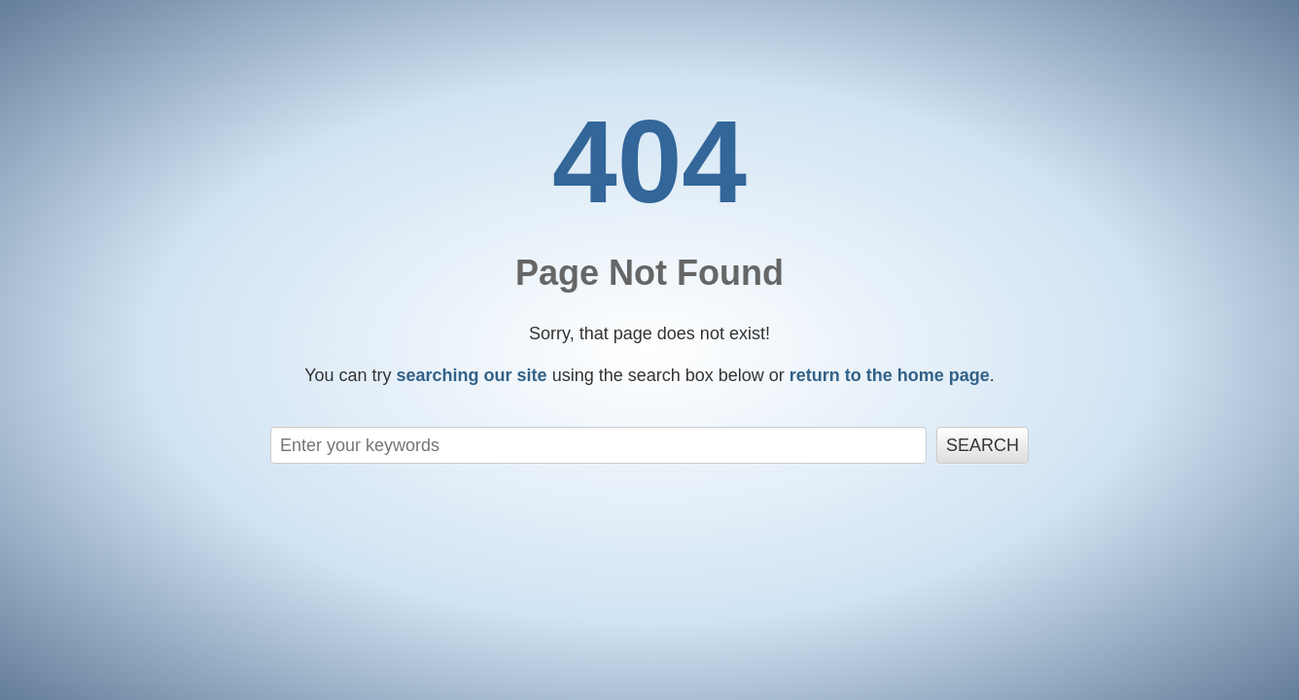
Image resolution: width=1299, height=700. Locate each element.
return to (890, 375)
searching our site (472, 375)
